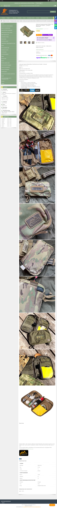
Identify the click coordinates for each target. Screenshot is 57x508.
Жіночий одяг (3, 58)
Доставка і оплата (30, 17)
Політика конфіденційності (36, 506)
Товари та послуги (6, 20)
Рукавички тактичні (4, 49)
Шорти (2, 45)
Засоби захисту (4, 71)
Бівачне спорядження (5, 69)
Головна (3, 17)
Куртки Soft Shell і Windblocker (6, 30)
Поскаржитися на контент (27, 506)
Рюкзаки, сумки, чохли (14, 20)
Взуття (2, 60)
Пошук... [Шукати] (52, 11)
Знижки (37, 17)
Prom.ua (34, 504)
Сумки (21, 20)
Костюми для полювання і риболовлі (8, 73)
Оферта (3, 502)
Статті (24, 17)
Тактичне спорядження (5, 67)
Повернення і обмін (44, 17)
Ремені (2, 56)
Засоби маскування (4, 54)
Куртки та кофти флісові (5, 28)
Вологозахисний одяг (5, 47)
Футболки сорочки (4, 41)
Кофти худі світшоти (5, 34)
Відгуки (2, 83)
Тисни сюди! (39, 3)
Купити (39, 34)
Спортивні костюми (4, 36)
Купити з (48, 34)
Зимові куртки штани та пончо (6, 32)
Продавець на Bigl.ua (28, 505)
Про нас (14, 17)
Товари (8, 17)
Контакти (19, 17)
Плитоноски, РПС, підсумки (6, 65)
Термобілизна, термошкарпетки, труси (8, 43)
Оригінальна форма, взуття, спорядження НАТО (6, 78)
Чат (52, 504)
